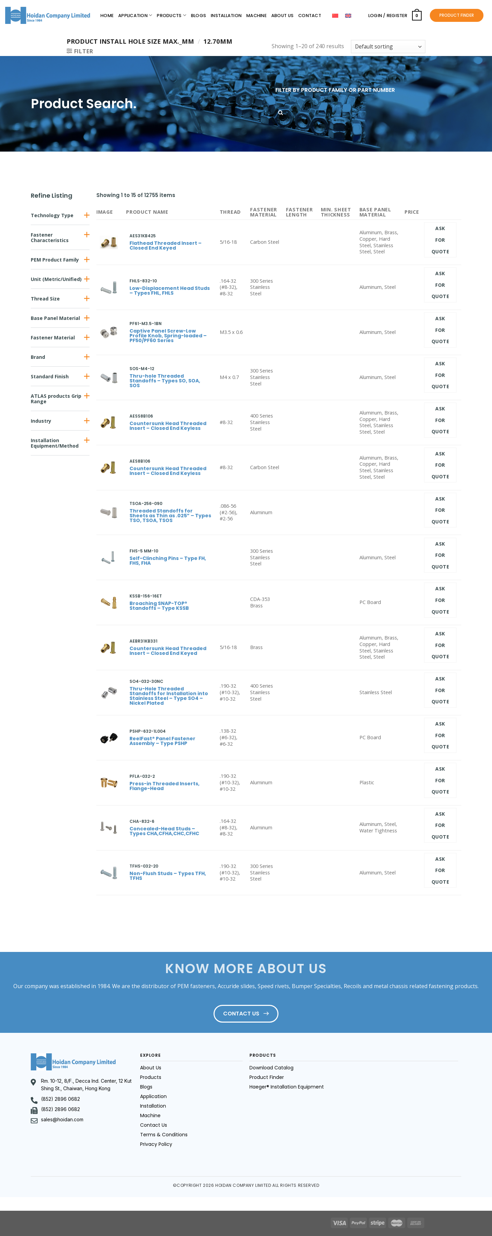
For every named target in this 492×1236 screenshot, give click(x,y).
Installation (226, 15)
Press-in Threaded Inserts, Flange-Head (164, 786)
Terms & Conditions (164, 1134)
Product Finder (266, 1077)
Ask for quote (440, 239)
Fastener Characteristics (50, 237)
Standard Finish (50, 376)
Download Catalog (271, 1067)
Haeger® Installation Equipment (286, 1086)
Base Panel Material (55, 318)
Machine (256, 15)
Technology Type (52, 215)
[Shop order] (388, 46)
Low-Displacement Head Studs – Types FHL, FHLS (169, 290)
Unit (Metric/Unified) (56, 279)
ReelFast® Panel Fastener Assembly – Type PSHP (162, 741)
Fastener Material (53, 337)
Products (171, 15)
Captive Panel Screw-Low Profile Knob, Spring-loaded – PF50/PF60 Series (168, 335)
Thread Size (45, 298)
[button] (60, 215)
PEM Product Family (55, 259)
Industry (41, 421)
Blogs (198, 15)
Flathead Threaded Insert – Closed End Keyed (165, 245)
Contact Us (153, 1125)
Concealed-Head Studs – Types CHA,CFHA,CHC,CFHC (164, 831)
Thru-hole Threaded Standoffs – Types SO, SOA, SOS (164, 381)
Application (135, 15)
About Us (282, 15)
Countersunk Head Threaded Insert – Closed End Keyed (167, 651)
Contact (309, 15)
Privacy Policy (156, 1144)
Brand (38, 357)
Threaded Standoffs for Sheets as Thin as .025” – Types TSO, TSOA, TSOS (170, 515)
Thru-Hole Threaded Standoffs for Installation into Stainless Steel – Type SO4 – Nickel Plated (168, 695)
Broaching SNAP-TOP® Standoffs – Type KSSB (159, 606)
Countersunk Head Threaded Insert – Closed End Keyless (167, 426)
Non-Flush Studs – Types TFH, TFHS (167, 876)
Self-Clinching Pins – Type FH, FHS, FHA (167, 560)
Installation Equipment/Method (55, 443)
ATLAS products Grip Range (56, 399)
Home (106, 15)
